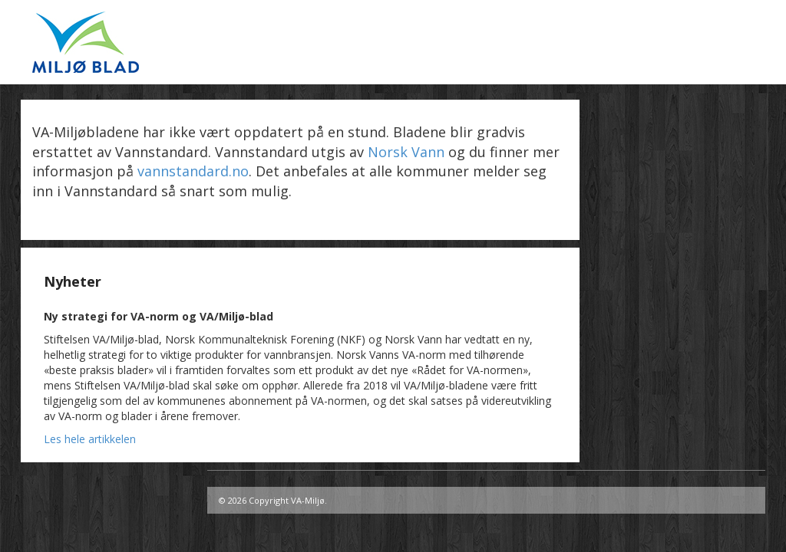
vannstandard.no (193, 171)
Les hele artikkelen (90, 439)
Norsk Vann (406, 152)
